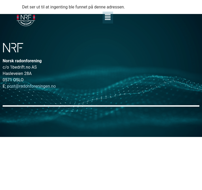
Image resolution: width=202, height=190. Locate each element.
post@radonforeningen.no (29, 86)
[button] (107, 17)
